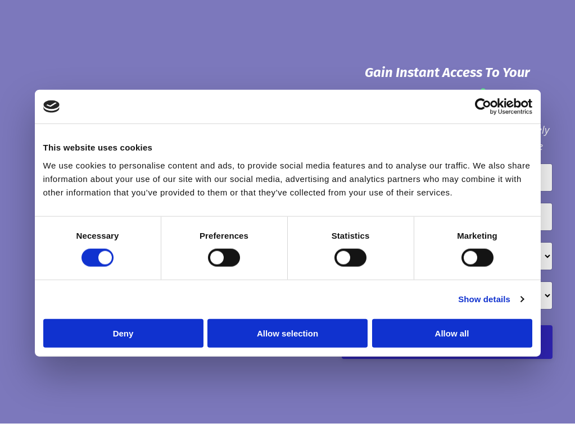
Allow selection (287, 333)
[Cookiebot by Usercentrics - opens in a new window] (483, 106)
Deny (123, 333)
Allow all (452, 333)
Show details (484, 299)
